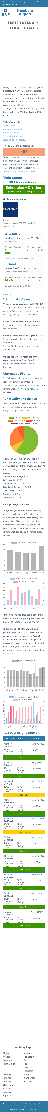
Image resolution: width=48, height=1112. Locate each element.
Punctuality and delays (13, 136)
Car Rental (29, 1078)
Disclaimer (28, 1104)
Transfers (28, 1071)
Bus (26, 1060)
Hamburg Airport (25, 12)
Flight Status (9, 125)
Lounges (7, 1092)
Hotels (27, 1074)
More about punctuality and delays (19, 171)
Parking (28, 1081)
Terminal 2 (8, 1081)
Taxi (26, 1063)
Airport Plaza (9, 1095)
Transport (29, 1056)
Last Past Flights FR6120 (14, 139)
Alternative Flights (11, 132)
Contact (37, 1104)
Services (7, 1088)
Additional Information (13, 129)
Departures (8, 1060)
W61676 (31, 385)
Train (26, 1067)
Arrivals (6, 1056)
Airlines (28, 1053)
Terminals (8, 1074)
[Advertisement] (24, 59)
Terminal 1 (7, 1078)
